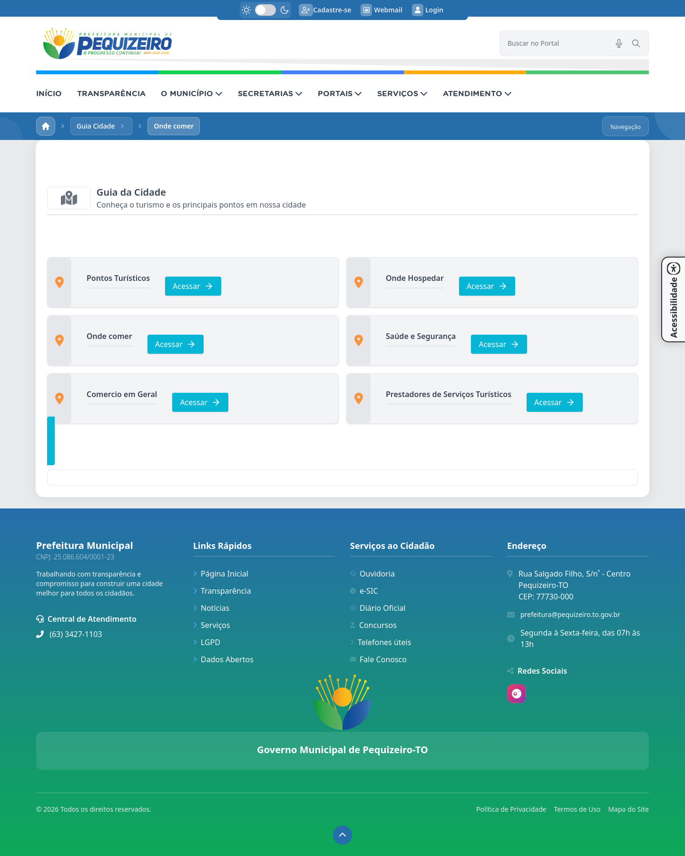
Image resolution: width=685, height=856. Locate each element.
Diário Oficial (377, 608)
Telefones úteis (380, 642)
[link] (262, 43)
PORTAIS (340, 93)
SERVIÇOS (402, 93)
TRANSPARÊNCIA (111, 93)
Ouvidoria (372, 573)
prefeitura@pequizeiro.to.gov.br (570, 614)
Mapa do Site (628, 809)
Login (427, 10)
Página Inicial (220, 573)
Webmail (381, 10)
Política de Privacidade (511, 809)
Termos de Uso (577, 809)
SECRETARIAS (270, 93)
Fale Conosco (378, 659)
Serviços (211, 625)
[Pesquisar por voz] (618, 43)
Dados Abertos (223, 659)
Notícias (211, 608)
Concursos (373, 625)
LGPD (206, 642)
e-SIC (364, 591)
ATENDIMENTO (477, 93)
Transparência (222, 591)
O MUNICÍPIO (192, 93)
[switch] (265, 10)
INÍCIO (49, 93)
